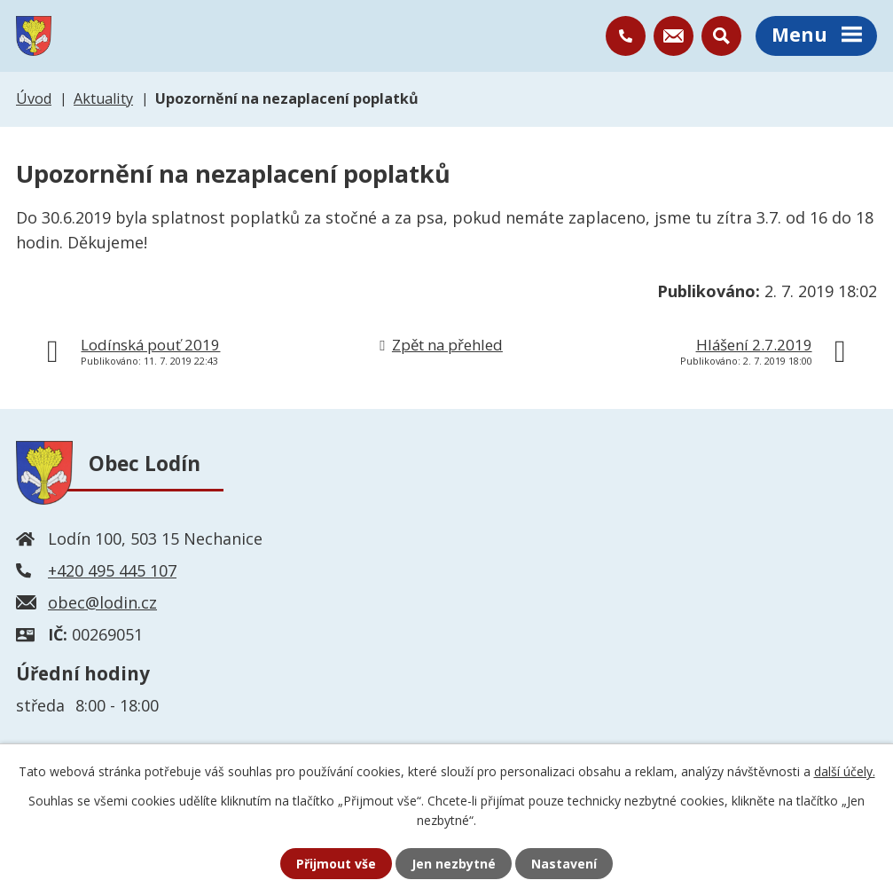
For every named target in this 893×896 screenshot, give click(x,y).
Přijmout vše (336, 863)
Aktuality (103, 98)
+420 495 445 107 (112, 570)
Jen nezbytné (453, 863)
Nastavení (564, 863)
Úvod (33, 98)
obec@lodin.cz (102, 602)
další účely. (844, 771)
